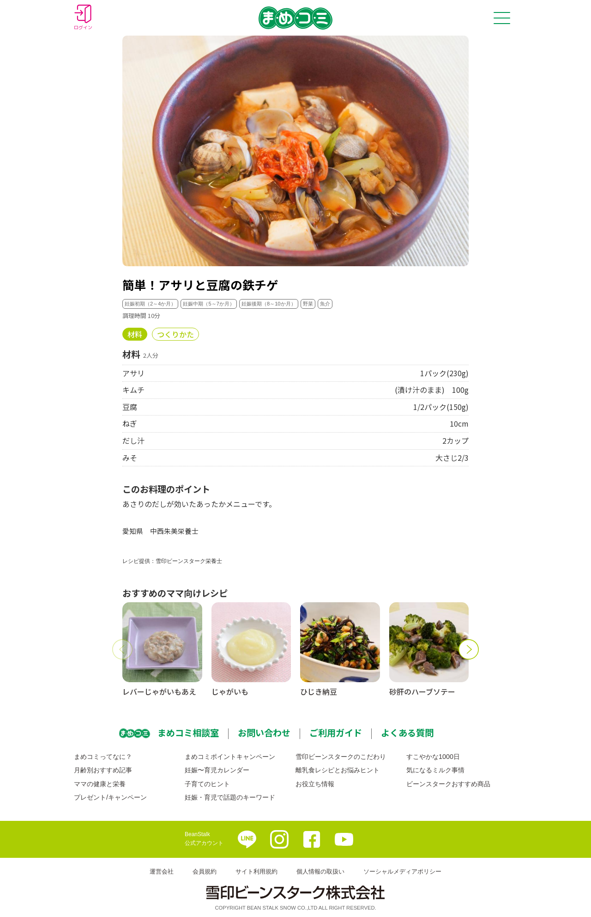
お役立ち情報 (315, 784)
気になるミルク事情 (435, 770)
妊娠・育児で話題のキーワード (230, 797)
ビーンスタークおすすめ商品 (448, 784)
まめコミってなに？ (103, 756)
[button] (122, 649)
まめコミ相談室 (188, 732)
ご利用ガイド (335, 732)
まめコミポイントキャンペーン (230, 756)
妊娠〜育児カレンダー (217, 770)
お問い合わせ (264, 732)
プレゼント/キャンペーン (110, 797)
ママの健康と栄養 (100, 784)
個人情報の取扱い (320, 871)
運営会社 (162, 871)
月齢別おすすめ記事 (103, 770)
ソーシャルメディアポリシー (402, 871)
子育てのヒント (207, 784)
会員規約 (205, 871)
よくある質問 (407, 732)
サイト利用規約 (256, 871)
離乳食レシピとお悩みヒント (338, 770)
